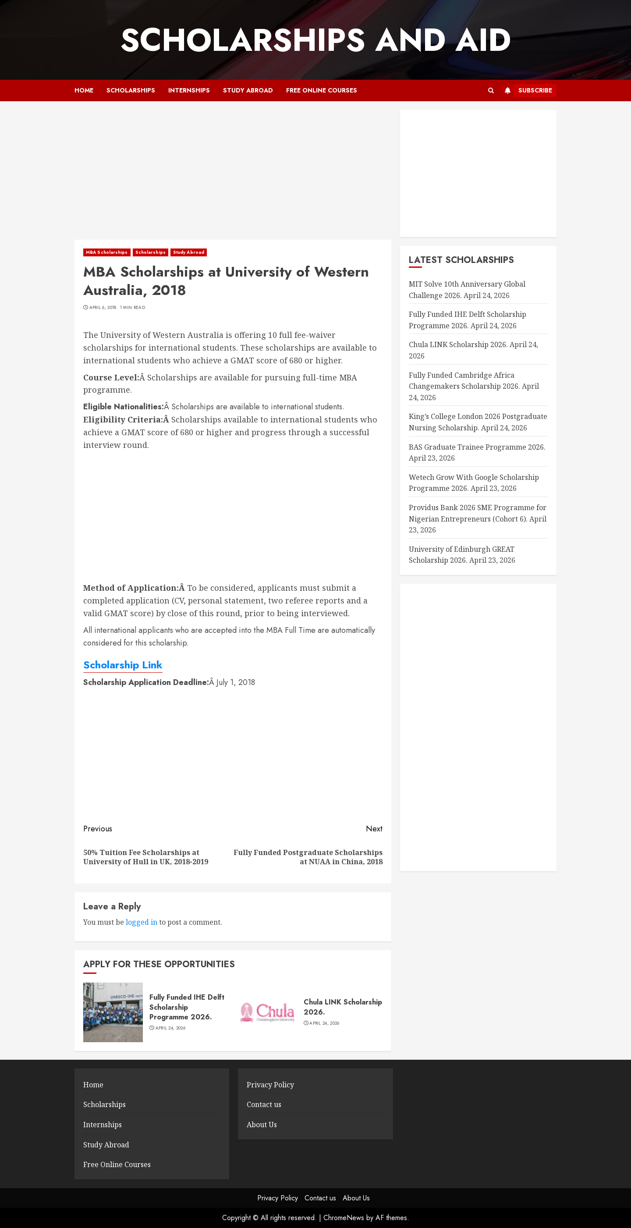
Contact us (264, 1104)
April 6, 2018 (103, 308)
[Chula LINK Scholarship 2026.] (267, 1012)
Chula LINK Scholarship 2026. (343, 1007)
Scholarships (130, 90)
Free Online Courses (321, 90)
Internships (189, 90)
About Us (262, 1124)
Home (83, 90)
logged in (141, 922)
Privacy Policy (270, 1085)
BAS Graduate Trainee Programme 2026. (477, 447)
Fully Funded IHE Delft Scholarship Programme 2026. (186, 1007)
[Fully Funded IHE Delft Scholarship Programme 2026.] (113, 1012)
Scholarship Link (123, 664)
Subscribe (526, 90)
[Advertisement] (232, 175)
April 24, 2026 (170, 1028)
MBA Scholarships (107, 252)
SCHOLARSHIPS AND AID (315, 40)
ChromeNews (343, 1218)
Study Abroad (248, 90)
